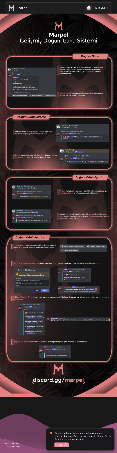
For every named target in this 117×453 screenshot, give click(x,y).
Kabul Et (61, 445)
